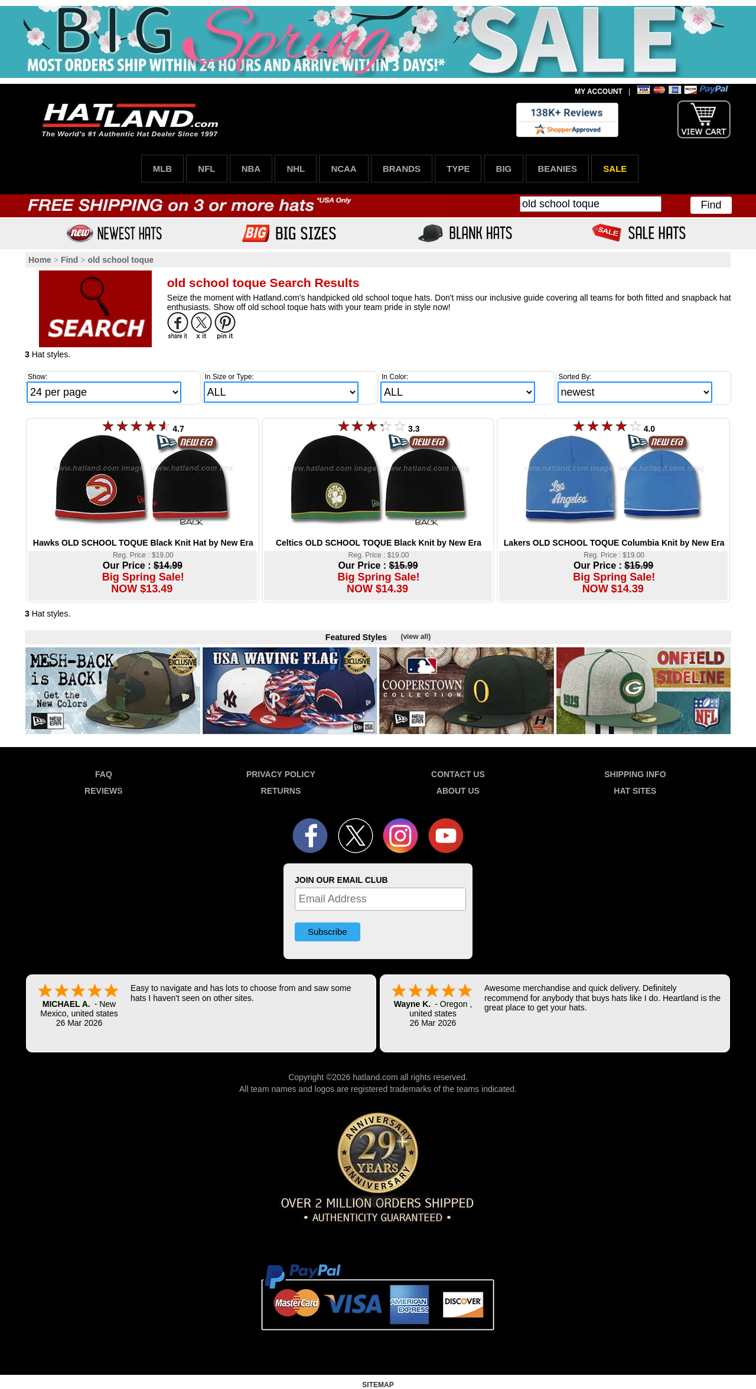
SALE (615, 169)
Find (710, 205)
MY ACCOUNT (599, 91)
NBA (251, 169)
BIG (504, 169)
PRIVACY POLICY (280, 774)
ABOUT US (458, 790)
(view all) (415, 636)
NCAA (343, 169)
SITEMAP (377, 1385)
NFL (206, 169)
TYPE (458, 169)
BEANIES (557, 169)
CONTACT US (458, 774)
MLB (162, 169)
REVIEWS (103, 790)
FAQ (103, 774)
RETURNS (281, 790)
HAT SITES (635, 790)
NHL (295, 169)
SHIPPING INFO (635, 774)
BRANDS (402, 169)
